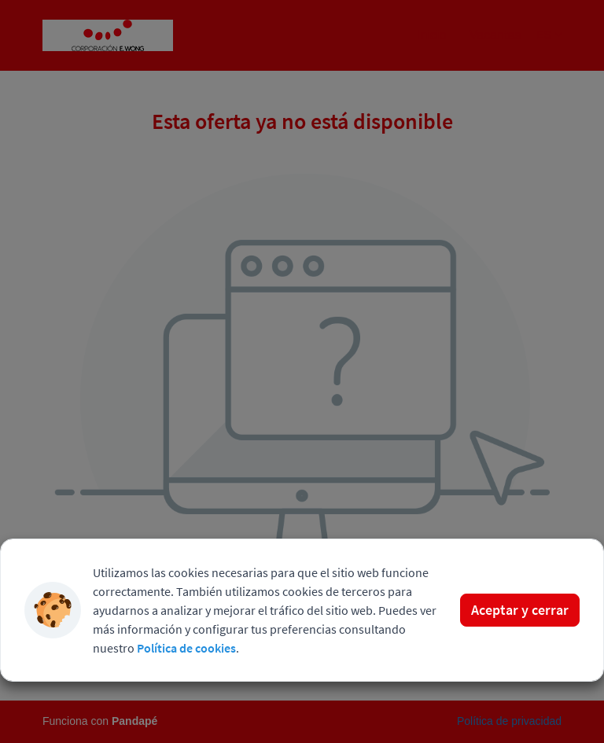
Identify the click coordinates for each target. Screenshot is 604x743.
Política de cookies (186, 648)
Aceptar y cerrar (520, 610)
